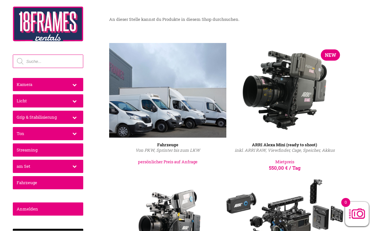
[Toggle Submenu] (74, 84)
